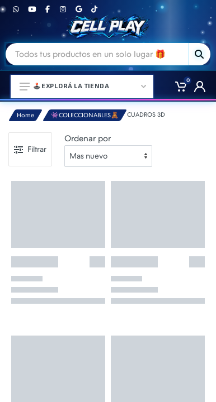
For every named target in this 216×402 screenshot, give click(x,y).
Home (25, 115)
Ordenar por (87, 138)
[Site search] (97, 54)
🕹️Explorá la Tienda (83, 86)
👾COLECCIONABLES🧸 (85, 115)
